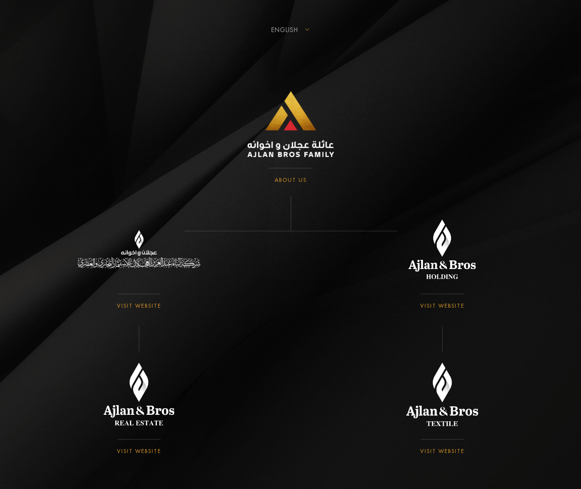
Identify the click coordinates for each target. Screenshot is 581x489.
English (284, 30)
